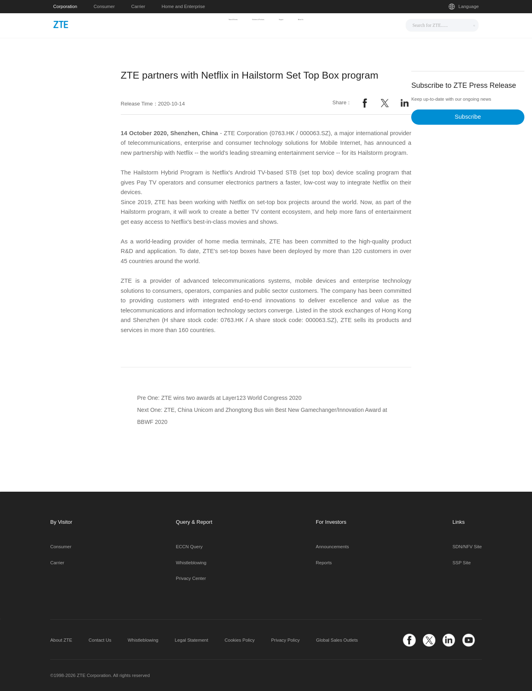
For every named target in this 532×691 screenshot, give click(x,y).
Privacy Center (191, 578)
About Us (345, 24)
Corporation (65, 6)
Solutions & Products (256, 24)
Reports (324, 562)
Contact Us (100, 640)
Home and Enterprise (183, 6)
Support (308, 24)
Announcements (332, 546)
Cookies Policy (240, 640)
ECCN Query (189, 546)
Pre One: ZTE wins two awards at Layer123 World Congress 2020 (219, 398)
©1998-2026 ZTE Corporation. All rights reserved (100, 675)
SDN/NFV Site (467, 546)
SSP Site (462, 562)
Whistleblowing (191, 562)
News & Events (194, 24)
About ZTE (61, 640)
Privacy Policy (285, 640)
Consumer (104, 6)
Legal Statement (191, 640)
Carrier (138, 6)
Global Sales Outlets (337, 640)
